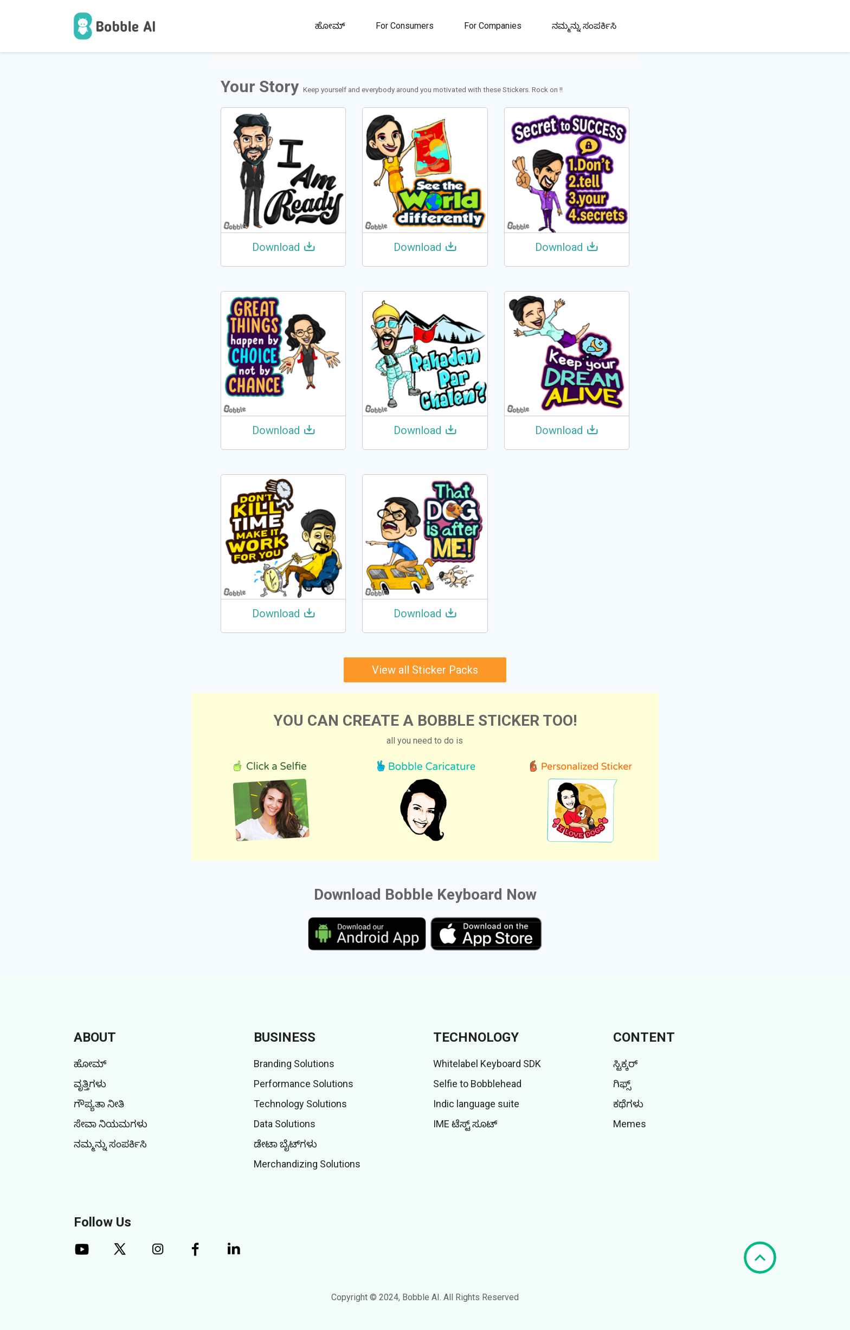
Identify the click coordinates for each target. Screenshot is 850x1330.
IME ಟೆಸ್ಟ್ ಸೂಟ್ (465, 1123)
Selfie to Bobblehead (477, 1083)
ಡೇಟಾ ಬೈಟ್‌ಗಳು (285, 1144)
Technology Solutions (300, 1103)
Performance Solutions (303, 1083)
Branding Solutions (294, 1063)
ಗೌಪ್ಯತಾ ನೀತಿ (99, 1103)
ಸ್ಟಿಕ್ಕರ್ (625, 1063)
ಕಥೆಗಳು (628, 1103)
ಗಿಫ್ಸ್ (622, 1083)
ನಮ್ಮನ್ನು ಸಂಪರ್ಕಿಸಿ (584, 26)
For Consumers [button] (405, 26)
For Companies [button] (492, 26)
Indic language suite (476, 1103)
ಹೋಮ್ (330, 26)
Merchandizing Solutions (307, 1164)
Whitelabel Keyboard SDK (487, 1063)
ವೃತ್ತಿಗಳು (90, 1083)
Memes (629, 1123)
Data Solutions (284, 1123)
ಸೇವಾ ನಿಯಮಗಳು (110, 1123)
